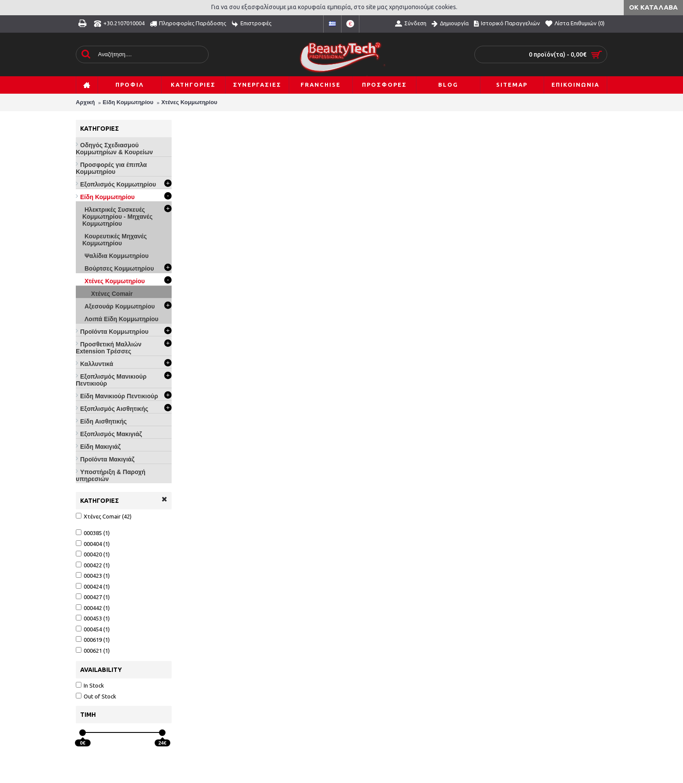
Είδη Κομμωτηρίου (128, 102)
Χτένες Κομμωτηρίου (189, 102)
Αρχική (85, 102)
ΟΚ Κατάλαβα (653, 7)
